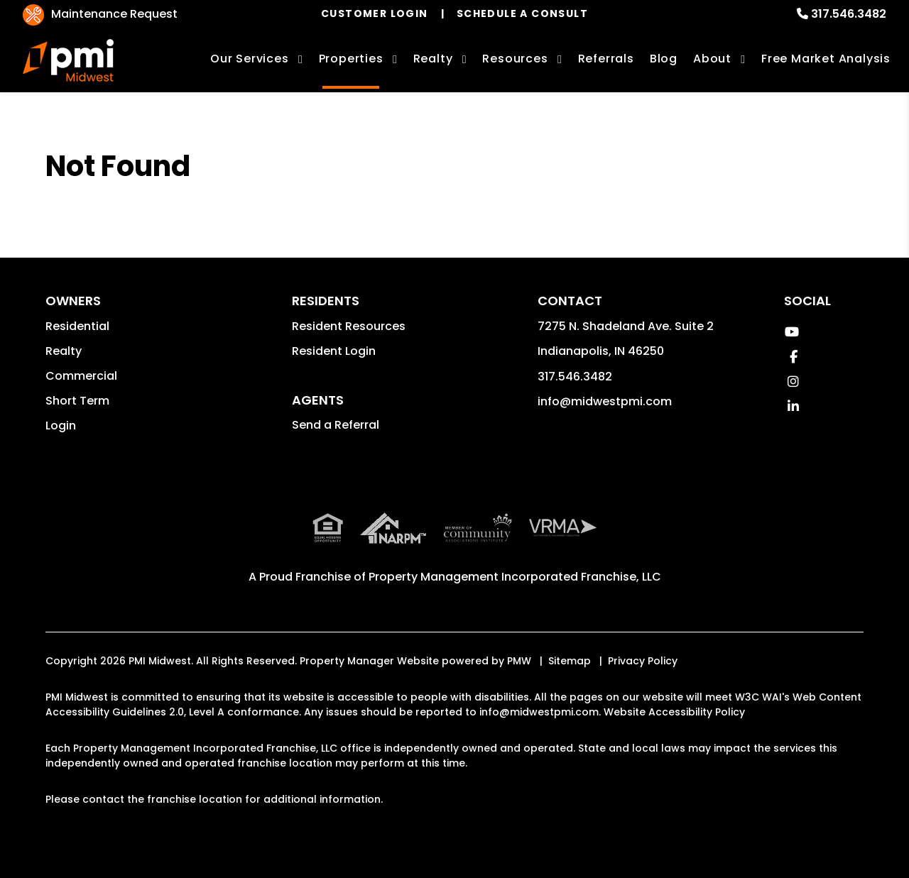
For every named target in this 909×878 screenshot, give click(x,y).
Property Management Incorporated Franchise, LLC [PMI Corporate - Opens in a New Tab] (515, 577)
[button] (791, 331)
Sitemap (569, 661)
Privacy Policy (642, 661)
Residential (77, 326)
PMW (519, 661)
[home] (68, 60)
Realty (63, 351)
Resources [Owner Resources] (515, 58)
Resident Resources (348, 326)
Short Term (77, 401)
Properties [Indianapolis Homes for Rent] (351, 58)
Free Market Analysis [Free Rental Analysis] (826, 58)
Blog (663, 58)
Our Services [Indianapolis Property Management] (249, 58)
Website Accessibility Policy (674, 712)
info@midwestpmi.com (605, 401)
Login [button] (60, 425)
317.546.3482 (848, 14)
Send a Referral (335, 425)
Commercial (81, 376)
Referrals (606, 58)
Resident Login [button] (334, 351)
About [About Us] (712, 58)
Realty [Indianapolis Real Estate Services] (433, 58)
